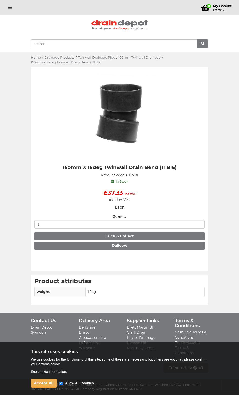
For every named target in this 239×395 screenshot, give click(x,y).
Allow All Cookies (79, 383)
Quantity (120, 216)
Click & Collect (119, 236)
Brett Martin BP (140, 327)
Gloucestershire (92, 338)
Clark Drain (136, 332)
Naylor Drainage (141, 338)
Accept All (44, 383)
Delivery (119, 245)
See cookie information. (49, 372)
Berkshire (87, 327)
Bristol (84, 332)
